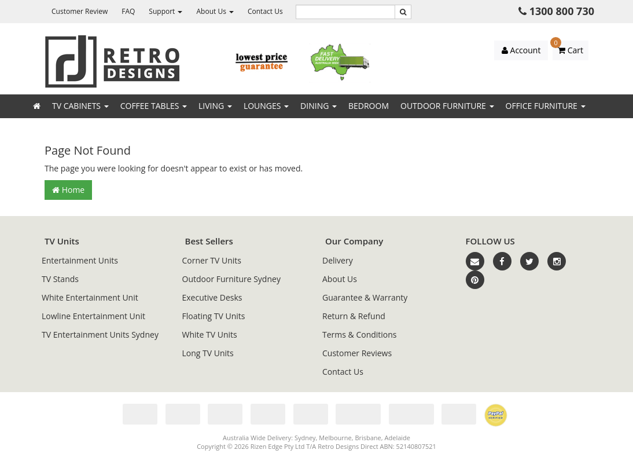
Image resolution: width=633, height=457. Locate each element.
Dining (318, 105)
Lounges (266, 105)
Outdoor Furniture (447, 105)
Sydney (305, 437)
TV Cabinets (80, 105)
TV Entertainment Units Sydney (100, 334)
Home (68, 189)
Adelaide (397, 437)
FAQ (128, 11)
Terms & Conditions (359, 334)
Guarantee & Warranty (364, 297)
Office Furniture (546, 105)
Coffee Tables (153, 105)
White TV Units (209, 334)
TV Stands (60, 278)
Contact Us (265, 11)
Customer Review (79, 11)
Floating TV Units (213, 315)
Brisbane (368, 437)
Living (215, 105)
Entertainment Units (80, 260)
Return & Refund (353, 315)
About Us (215, 11)
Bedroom (368, 105)
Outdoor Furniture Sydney (231, 278)
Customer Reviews (357, 353)
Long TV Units (208, 353)
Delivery (337, 260)
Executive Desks (212, 297)
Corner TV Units (211, 260)
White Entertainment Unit (90, 297)
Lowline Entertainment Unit (93, 315)
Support (165, 11)
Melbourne (335, 437)
